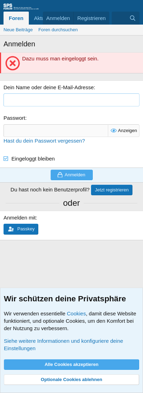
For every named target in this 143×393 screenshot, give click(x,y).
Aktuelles (45, 18)
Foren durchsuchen (58, 29)
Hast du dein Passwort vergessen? (44, 141)
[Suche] (132, 18)
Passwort (14, 118)
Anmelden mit (20, 218)
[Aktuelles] (118, 18)
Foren (16, 18)
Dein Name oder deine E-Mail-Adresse (49, 87)
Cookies (76, 313)
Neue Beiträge (18, 29)
